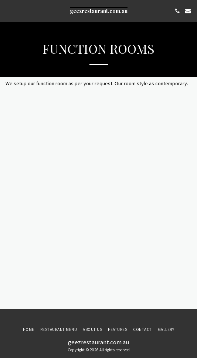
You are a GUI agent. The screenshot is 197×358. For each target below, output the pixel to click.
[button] (8, 10)
